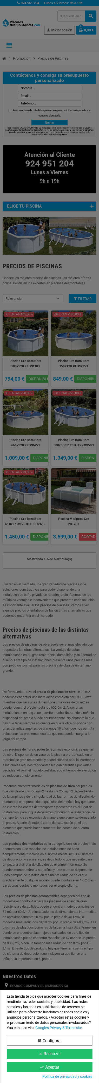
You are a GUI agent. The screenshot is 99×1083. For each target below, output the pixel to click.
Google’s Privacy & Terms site (58, 1028)
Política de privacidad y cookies (67, 1076)
